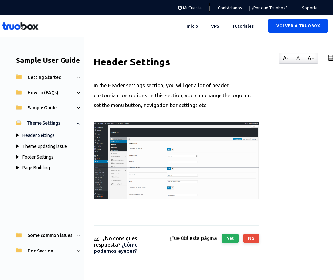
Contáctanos (230, 8)
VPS (215, 26)
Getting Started (39, 77)
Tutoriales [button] (243, 26)
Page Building (36, 167)
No (251, 238)
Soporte (310, 8)
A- (286, 58)
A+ (311, 58)
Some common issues (44, 235)
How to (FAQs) (37, 92)
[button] (298, 26)
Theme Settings (38, 123)
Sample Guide (36, 107)
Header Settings (38, 135)
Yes (230, 238)
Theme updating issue (44, 146)
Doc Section (34, 250)
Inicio (192, 26)
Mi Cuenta (190, 8)
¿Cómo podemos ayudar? (116, 248)
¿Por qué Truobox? (270, 8)
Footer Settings (38, 157)
